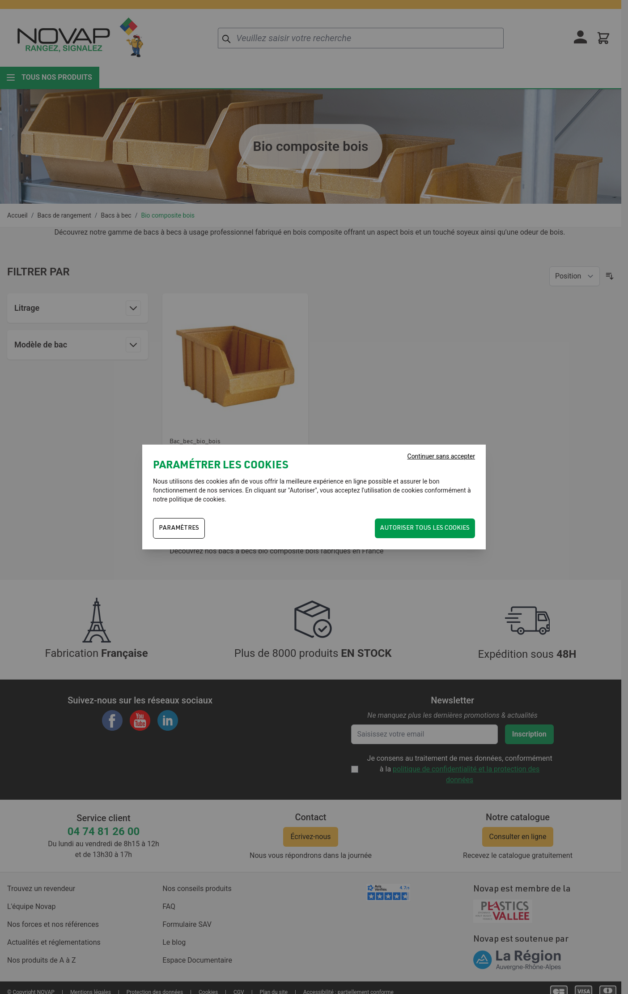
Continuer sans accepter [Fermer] (441, 456)
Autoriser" (303, 490)
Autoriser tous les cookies (425, 528)
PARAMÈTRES (179, 528)
